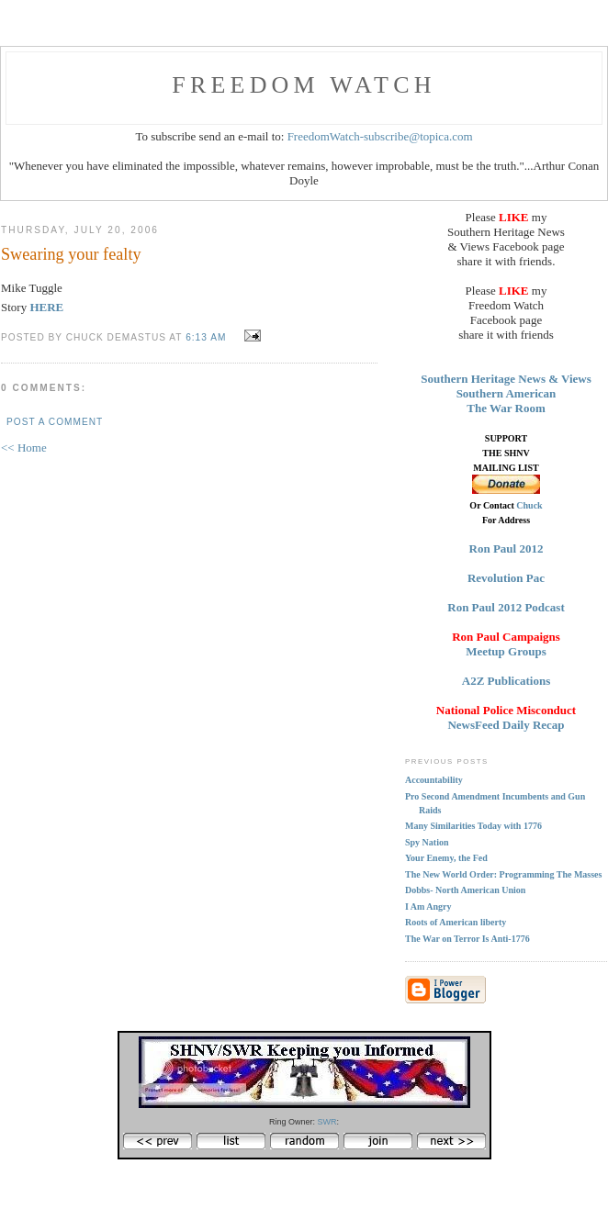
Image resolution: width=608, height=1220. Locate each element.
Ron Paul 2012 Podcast (505, 607)
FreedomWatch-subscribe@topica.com (380, 136)
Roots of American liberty (455, 922)
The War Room (506, 408)
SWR (327, 1121)
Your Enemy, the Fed (446, 858)
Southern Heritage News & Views (506, 379)
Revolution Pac (506, 578)
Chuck (529, 505)
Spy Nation (427, 842)
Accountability (434, 780)
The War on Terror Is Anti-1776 (467, 939)
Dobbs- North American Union (465, 890)
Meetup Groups (506, 651)
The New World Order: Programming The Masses (503, 874)
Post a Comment (54, 422)
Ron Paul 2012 (506, 548)
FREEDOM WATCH (303, 85)
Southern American (506, 393)
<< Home (24, 447)
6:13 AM (206, 337)
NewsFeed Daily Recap (505, 725)
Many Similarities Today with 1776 (473, 826)
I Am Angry (428, 906)
